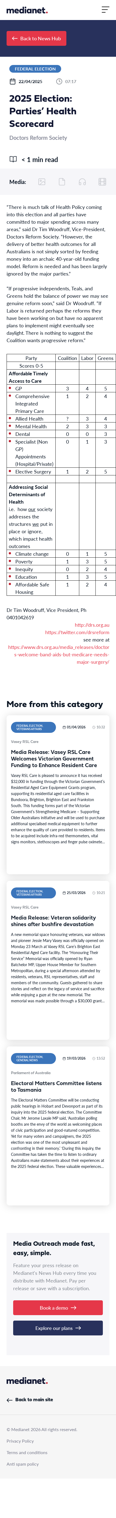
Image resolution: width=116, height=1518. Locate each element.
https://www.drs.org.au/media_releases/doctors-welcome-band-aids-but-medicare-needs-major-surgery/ (58, 654)
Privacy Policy (20, 1441)
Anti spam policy (23, 1464)
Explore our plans (58, 1327)
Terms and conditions (27, 1452)
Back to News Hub (36, 38)
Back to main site (30, 1400)
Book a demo (58, 1307)
